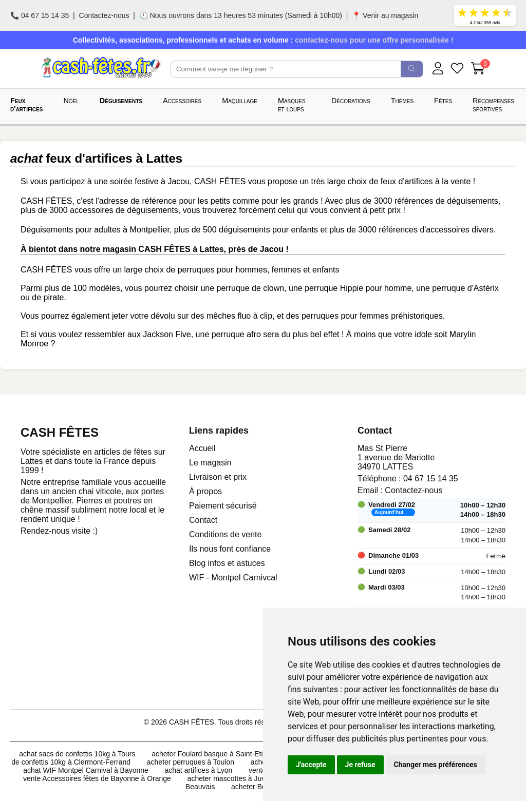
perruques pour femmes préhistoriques (372, 315)
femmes (286, 269)
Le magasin (210, 462)
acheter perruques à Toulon (190, 762)
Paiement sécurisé (223, 505)
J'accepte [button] (311, 764)
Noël (71, 100)
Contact (203, 520)
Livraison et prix (218, 477)
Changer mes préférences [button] (435, 764)
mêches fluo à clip (239, 315)
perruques (196, 269)
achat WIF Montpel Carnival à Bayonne (85, 770)
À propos (205, 491)
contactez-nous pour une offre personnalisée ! (374, 40)
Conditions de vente (225, 534)
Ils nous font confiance (230, 548)
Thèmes (402, 100)
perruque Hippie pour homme (358, 288)
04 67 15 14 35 (430, 478)
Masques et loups (292, 104)
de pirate (48, 297)
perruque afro (236, 334)
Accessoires (182, 100)
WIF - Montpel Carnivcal (233, 577)
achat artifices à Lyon (199, 770)
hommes (251, 269)
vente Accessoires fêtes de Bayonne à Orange (97, 778)
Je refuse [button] (360, 764)
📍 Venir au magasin (385, 15)
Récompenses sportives (493, 104)
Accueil (202, 448)
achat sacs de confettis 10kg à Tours (77, 754)
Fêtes (443, 100)
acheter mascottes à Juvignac (235, 778)
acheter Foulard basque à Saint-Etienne (215, 754)
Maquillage (239, 100)
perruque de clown (251, 288)
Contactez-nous (104, 15)
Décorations (350, 100)
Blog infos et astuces (227, 563)
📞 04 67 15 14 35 (39, 15)
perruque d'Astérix (465, 288)
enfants (325, 269)
